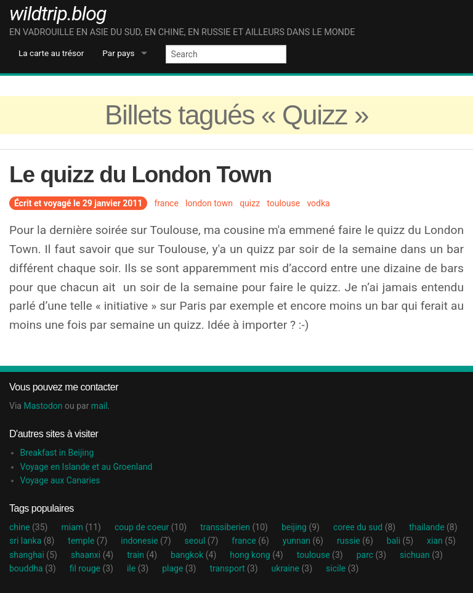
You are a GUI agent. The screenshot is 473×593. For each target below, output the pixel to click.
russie (355, 541)
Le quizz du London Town (140, 174)
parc (371, 555)
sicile (342, 568)
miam (80, 527)
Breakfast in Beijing (57, 453)
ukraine (292, 568)
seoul (202, 541)
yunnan (303, 541)
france (166, 203)
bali (400, 541)
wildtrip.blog (57, 13)
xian (441, 541)
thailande (433, 527)
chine (28, 527)
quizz (250, 203)
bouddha (32, 568)
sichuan (421, 555)
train (142, 555)
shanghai (33, 555)
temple (87, 541)
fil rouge (91, 568)
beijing (300, 527)
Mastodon (42, 406)
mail (99, 406)
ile (137, 568)
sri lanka (31, 541)
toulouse (283, 203)
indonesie (146, 541)
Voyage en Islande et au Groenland (86, 467)
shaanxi (92, 555)
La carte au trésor (51, 53)
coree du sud (364, 527)
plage (179, 568)
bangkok (193, 555)
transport (233, 568)
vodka (318, 203)
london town (209, 203)
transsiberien (234, 527)
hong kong (256, 555)
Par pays (118, 53)
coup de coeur (151, 527)
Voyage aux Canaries (60, 480)
